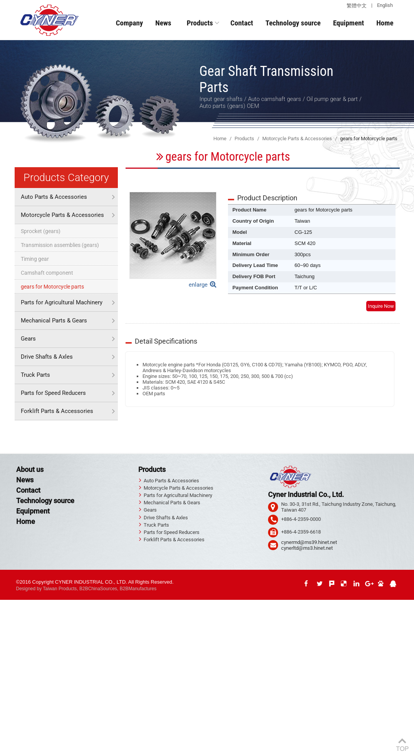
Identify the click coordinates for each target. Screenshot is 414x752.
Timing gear (35, 259)
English (385, 5)
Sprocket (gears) (40, 231)
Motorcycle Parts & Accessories (62, 215)
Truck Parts (35, 374)
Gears (28, 338)
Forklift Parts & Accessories (57, 411)
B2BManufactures (138, 588)
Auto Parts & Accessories (54, 196)
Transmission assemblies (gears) (60, 245)
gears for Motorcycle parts (52, 287)
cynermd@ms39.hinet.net (309, 542)
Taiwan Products (60, 588)
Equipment (348, 22)
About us (30, 469)
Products (200, 22)
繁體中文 (357, 5)
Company (129, 22)
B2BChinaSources (98, 588)
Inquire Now (381, 306)
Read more (14, 678)
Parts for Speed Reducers (53, 392)
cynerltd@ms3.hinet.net (307, 548)
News (163, 22)
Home (384, 22)
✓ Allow (8, 614)
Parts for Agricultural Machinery (61, 302)
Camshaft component (47, 273)
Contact (241, 22)
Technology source (292, 22)
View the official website (55, 678)
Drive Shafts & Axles (47, 356)
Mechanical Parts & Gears (54, 320)
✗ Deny (8, 620)
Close (6, 603)
